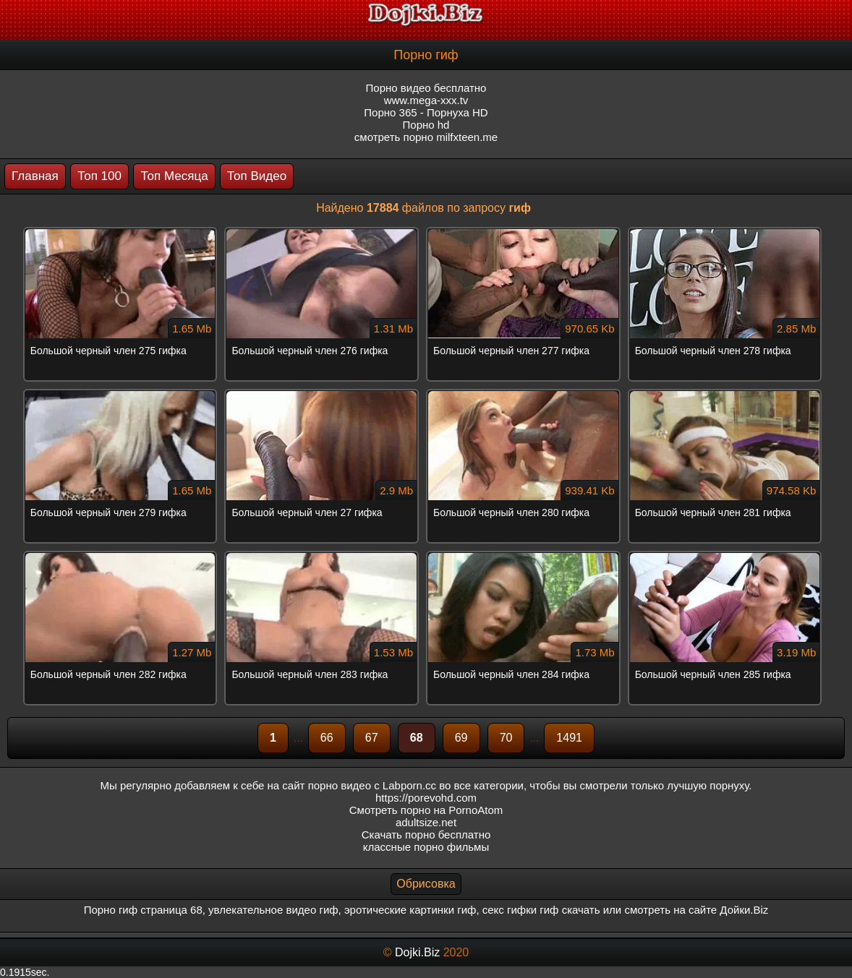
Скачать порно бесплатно (426, 834)
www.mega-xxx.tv (426, 100)
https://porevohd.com (426, 798)
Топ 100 (99, 176)
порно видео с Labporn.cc (372, 785)
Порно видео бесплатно (426, 88)
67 (371, 738)
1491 (569, 738)
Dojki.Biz (417, 952)
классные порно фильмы (426, 847)
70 (506, 738)
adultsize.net (426, 822)
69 (461, 738)
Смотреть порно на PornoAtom (426, 810)
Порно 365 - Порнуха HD (425, 112)
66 (326, 738)
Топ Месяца (174, 176)
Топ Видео (256, 176)
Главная (35, 176)
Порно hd (426, 125)
